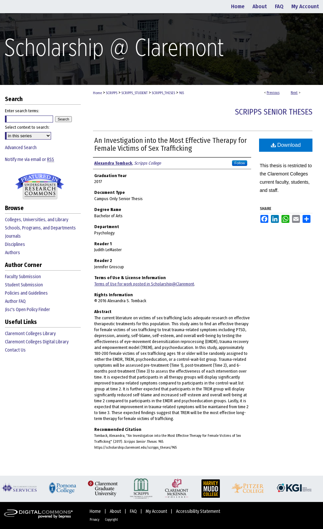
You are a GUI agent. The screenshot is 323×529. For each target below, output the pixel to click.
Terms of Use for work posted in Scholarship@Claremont (144, 283)
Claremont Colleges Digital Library (37, 342)
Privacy (95, 520)
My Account (157, 511)
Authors (12, 252)
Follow (239, 163)
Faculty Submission (23, 276)
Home (97, 93)
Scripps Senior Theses (273, 112)
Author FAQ (15, 301)
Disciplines (15, 244)
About (116, 511)
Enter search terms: (22, 110)
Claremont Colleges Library (30, 333)
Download (286, 145)
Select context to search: (27, 127)
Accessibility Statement (198, 511)
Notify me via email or (29, 159)
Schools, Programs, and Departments (40, 228)
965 (181, 93)
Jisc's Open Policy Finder (27, 309)
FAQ (134, 511)
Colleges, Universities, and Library (36, 220)
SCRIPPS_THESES (163, 93)
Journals (13, 236)
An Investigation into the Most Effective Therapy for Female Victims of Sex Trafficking (170, 144)
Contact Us (15, 350)
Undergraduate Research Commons (40, 186)
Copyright (111, 520)
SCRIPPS (111, 93)
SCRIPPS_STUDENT (134, 93)
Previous (273, 93)
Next (294, 93)
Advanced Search (21, 147)
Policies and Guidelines (26, 293)
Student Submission (24, 285)
